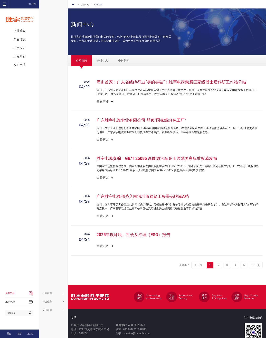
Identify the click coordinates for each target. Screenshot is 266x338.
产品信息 (19, 39)
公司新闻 (53, 293)
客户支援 (19, 65)
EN (34, 4)
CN (29, 4)
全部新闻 (53, 310)
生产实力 (19, 48)
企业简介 (19, 31)
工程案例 (19, 56)
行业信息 (53, 301)
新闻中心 (85, 4)
